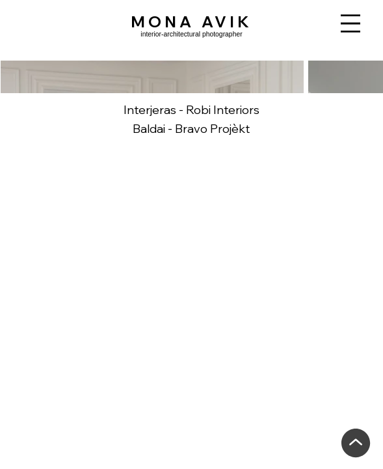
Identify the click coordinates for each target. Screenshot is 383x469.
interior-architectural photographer (191, 34)
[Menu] (350, 23)
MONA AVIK (191, 21)
